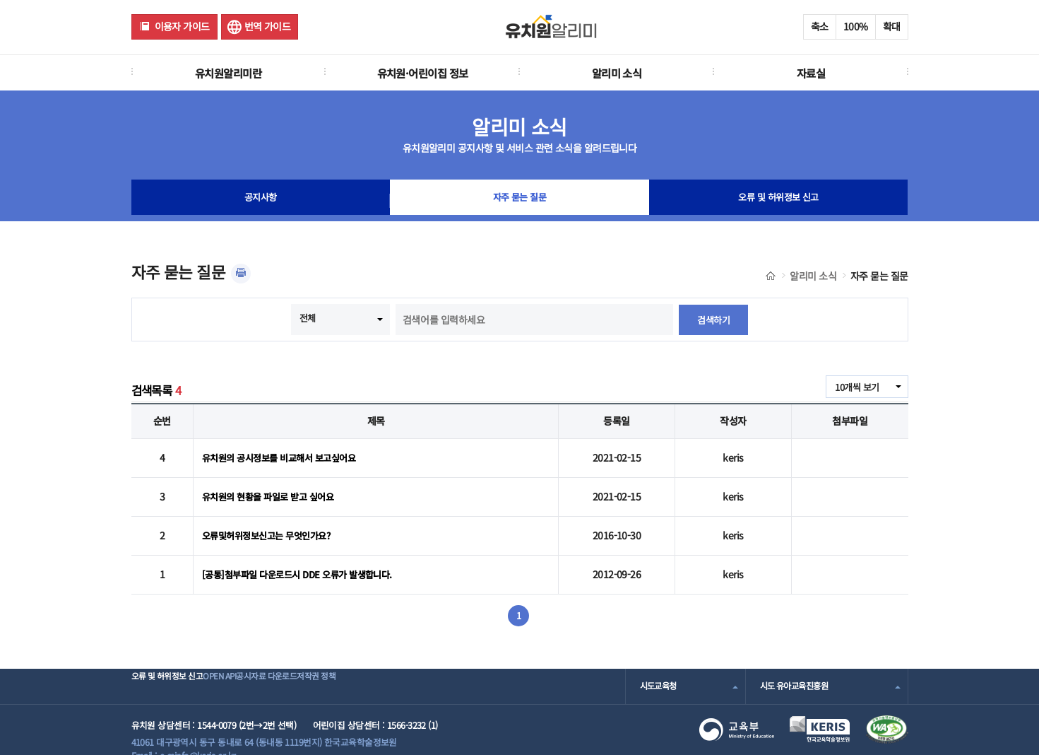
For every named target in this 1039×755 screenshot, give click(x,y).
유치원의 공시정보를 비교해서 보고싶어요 (284, 455)
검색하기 (713, 319)
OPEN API (247, 667)
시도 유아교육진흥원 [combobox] (797, 667)
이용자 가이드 (182, 26)
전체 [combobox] (307, 318)
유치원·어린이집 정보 (422, 73)
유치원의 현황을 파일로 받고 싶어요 (272, 489)
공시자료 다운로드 (316, 667)
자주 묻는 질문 (520, 201)
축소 (820, 26)
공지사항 (261, 201)
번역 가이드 (267, 26)
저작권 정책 (389, 667)
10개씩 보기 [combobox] (855, 387)
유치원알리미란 (228, 73)
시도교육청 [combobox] (660, 667)
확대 (892, 26)
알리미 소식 (617, 73)
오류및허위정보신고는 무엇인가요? (271, 524)
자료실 (811, 73)
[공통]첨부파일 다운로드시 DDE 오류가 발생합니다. (304, 558)
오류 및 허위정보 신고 (778, 201)
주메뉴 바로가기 (0, 0)
